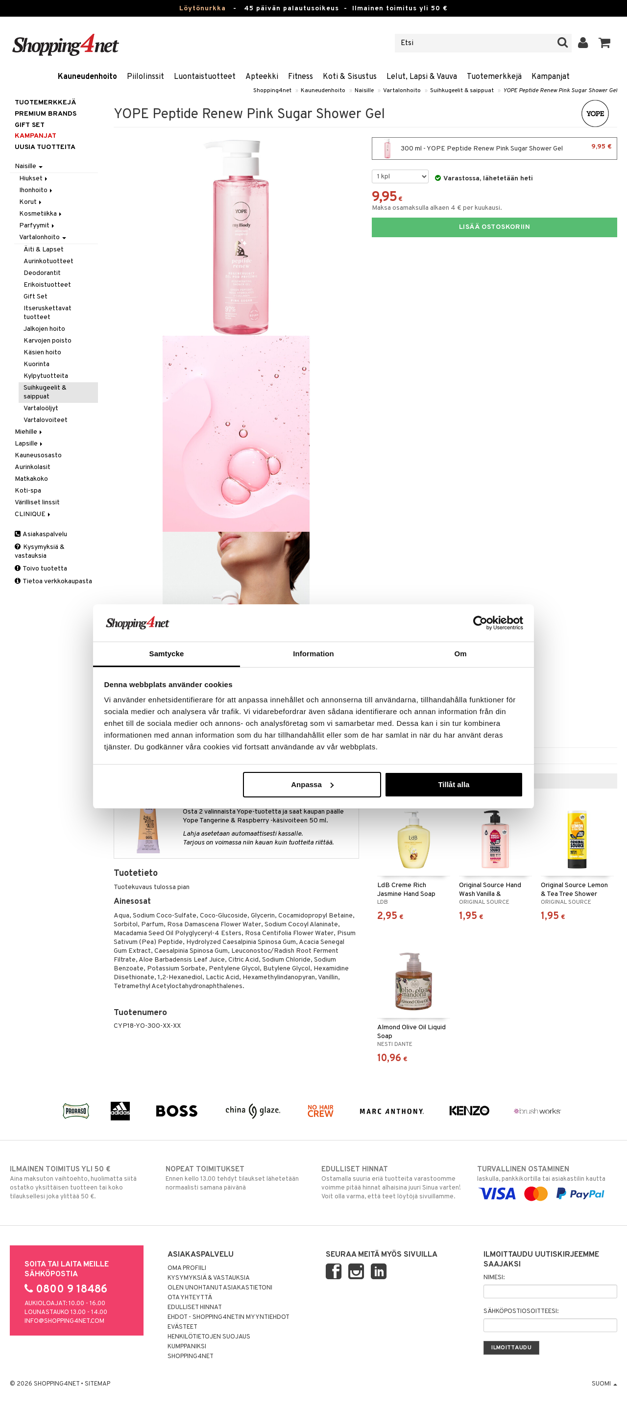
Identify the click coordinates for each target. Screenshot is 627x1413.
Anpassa (312, 784)
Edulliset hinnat (195, 1308)
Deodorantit (42, 273)
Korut (31, 202)
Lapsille (29, 444)
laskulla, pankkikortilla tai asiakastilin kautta (547, 1182)
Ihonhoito (36, 190)
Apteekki (261, 77)
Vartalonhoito (402, 91)
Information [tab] (313, 653)
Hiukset (34, 178)
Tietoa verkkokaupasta (53, 581)
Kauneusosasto (38, 455)
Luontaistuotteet (205, 77)
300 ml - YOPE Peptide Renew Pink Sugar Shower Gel (494, 148)
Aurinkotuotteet (48, 261)
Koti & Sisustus (350, 77)
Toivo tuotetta (41, 569)
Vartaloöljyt (41, 408)
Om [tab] (460, 653)
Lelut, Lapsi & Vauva (421, 77)
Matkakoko (31, 479)
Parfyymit (37, 226)
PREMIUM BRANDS (45, 114)
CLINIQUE (33, 514)
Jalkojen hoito (44, 329)
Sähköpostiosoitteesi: (520, 1311)
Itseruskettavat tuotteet (48, 313)
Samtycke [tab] (166, 653)
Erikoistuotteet (47, 285)
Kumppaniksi (187, 1347)
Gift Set (36, 297)
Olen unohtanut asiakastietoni (220, 1288)
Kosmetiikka (41, 214)
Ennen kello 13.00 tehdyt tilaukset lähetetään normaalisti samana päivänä (236, 1178)
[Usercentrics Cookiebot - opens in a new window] (480, 623)
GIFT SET (30, 125)
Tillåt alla (453, 784)
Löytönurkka (202, 8)
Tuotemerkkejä (494, 77)
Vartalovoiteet (46, 420)
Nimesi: (494, 1278)
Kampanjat (550, 77)
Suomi (604, 1384)
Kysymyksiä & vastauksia (40, 551)
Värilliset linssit (37, 502)
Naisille (364, 91)
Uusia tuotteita (45, 147)
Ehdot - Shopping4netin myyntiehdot (228, 1317)
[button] (605, 43)
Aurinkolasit (32, 467)
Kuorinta (36, 364)
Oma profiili (187, 1268)
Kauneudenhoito (87, 77)
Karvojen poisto (48, 341)
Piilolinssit (145, 77)
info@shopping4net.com (64, 1321)
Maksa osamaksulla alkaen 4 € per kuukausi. (437, 208)
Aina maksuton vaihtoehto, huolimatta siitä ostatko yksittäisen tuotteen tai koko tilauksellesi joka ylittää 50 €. (80, 1183)
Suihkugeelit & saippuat (462, 91)
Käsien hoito (42, 352)
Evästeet (182, 1327)
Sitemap (97, 1384)
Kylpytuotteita (46, 376)
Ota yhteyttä (190, 1298)
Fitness (300, 77)
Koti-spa (28, 491)
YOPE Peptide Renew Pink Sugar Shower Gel (560, 91)
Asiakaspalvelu (41, 534)
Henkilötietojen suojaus (209, 1337)
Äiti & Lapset (44, 250)
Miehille (29, 432)
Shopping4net (272, 91)
